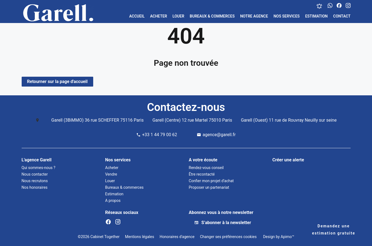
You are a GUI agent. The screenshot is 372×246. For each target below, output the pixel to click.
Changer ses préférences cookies (228, 236)
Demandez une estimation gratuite (333, 229)
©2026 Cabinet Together (99, 236)
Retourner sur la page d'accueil (57, 81)
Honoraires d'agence (177, 236)
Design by (278, 236)
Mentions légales (139, 236)
